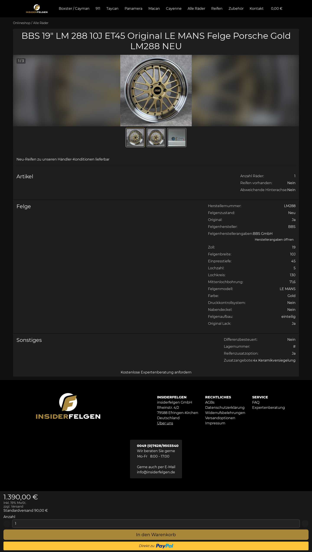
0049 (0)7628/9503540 (158, 446)
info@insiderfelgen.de (156, 472)
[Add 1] (305, 523)
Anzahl (9, 517)
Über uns (165, 423)
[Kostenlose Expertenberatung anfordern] (156, 372)
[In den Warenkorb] (156, 534)
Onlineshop (21, 23)
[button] (156, 90)
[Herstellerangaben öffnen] (274, 239)
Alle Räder (41, 23)
